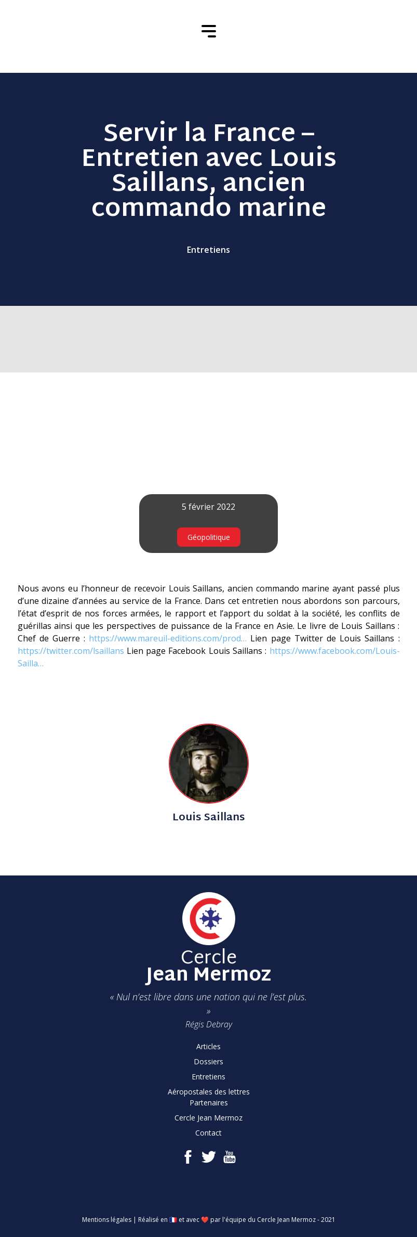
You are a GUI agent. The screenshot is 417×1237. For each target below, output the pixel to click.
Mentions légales (106, 1219)
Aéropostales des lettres (209, 1092)
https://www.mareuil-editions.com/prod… (168, 638)
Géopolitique (208, 537)
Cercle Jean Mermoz (208, 1118)
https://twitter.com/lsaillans (71, 650)
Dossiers (208, 1061)
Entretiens (208, 249)
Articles (208, 1046)
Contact (208, 1133)
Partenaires (209, 1102)
